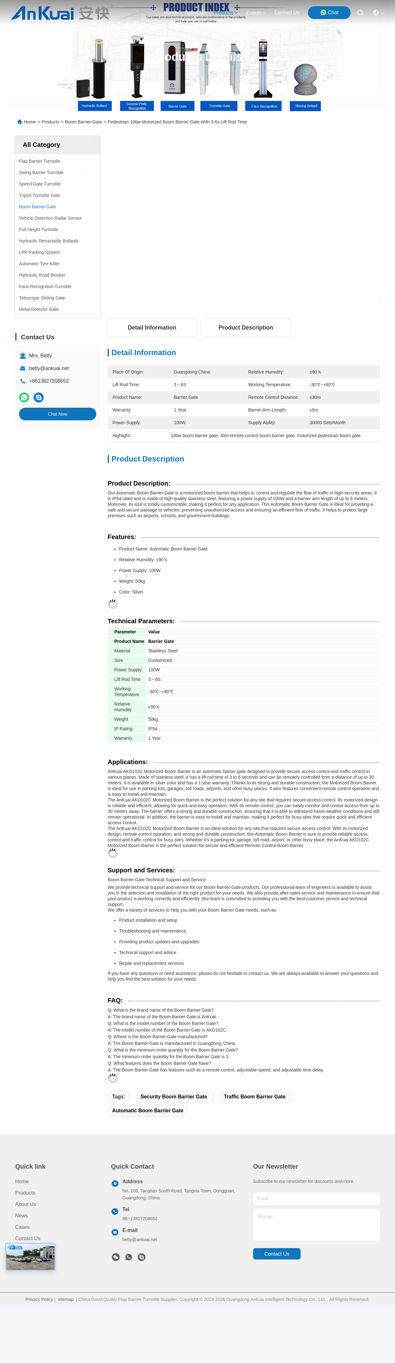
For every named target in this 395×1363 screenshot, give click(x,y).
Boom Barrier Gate (83, 121)
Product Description (246, 327)
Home (171, 12)
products (226, 13)
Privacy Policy (39, 1299)
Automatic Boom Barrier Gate (147, 1110)
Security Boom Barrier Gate (174, 1096)
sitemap (65, 1299)
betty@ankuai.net (49, 368)
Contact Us (27, 1238)
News (21, 1215)
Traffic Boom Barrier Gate (255, 1096)
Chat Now (57, 414)
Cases (22, 1227)
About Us (25, 1204)
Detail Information (152, 327)
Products (50, 121)
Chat (329, 12)
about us (195, 12)
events (256, 13)
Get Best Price (304, 298)
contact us (286, 12)
